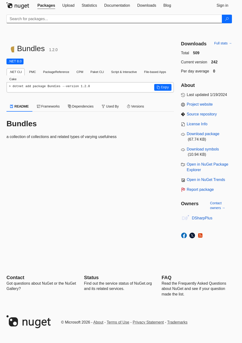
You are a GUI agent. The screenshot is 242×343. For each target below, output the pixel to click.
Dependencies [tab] (81, 106)
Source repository (202, 114)
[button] (162, 87)
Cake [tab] (13, 79)
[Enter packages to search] (114, 19)
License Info (197, 124)
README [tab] (19, 106)
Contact (15, 277)
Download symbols (203, 149)
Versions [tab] (135, 106)
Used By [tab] (110, 106)
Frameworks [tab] (48, 106)
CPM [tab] (80, 72)
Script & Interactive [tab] (124, 72)
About (98, 322)
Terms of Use (118, 322)
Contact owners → (217, 205)
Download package (203, 134)
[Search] (227, 19)
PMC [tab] (32, 72)
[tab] (46, 5)
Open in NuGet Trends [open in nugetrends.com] (206, 180)
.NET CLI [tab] (15, 72)
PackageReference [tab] (56, 72)
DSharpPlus (202, 218)
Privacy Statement (148, 322)
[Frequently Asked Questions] (166, 277)
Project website (200, 104)
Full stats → (223, 43)
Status (91, 277)
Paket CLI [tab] (97, 72)
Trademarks (177, 322)
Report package (200, 189)
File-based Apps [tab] (155, 72)
